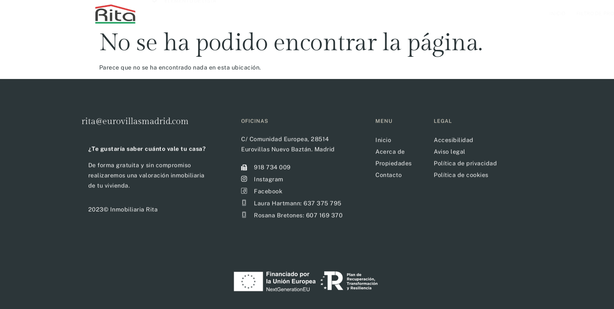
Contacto (539, 13)
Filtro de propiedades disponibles (424, 13)
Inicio (356, 13)
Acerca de (499, 13)
